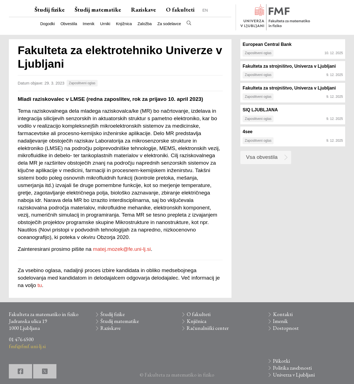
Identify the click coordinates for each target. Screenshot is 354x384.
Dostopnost (286, 328)
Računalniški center (208, 328)
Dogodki (47, 24)
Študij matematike (98, 9)
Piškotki (281, 360)
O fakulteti (180, 9)
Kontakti (283, 314)
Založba (144, 24)
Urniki (105, 24)
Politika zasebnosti (292, 367)
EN (205, 10)
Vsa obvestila (262, 157)
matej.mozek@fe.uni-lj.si (122, 249)
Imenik (88, 24)
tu (39, 285)
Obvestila (69, 24)
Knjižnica (124, 24)
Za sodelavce (169, 24)
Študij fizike (50, 9)
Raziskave (143, 9)
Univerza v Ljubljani (294, 374)
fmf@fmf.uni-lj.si (27, 346)
